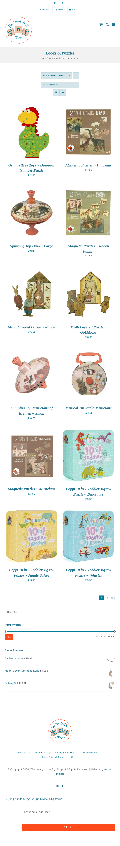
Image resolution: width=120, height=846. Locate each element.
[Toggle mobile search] (107, 24)
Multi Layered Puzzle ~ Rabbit (31, 327)
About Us (20, 752)
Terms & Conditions (52, 757)
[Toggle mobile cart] (101, 24)
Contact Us (39, 752)
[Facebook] (62, 786)
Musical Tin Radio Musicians (88, 408)
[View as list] (63, 92)
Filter (9, 637)
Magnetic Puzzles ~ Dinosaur (88, 165)
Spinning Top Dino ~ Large (31, 246)
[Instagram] (57, 786)
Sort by (53, 75)
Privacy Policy (89, 752)
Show (51, 85)
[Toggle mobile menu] (113, 24)
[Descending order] (76, 75)
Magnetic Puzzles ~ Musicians (31, 489)
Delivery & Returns (64, 752)
